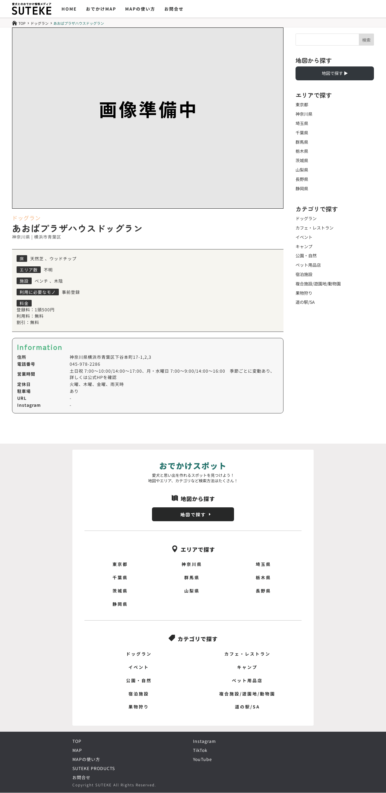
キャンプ (304, 246)
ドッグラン (39, 23)
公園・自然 (306, 255)
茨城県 (302, 160)
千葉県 (302, 133)
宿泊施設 (304, 274)
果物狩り (304, 293)
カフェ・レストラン (315, 228)
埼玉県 (302, 123)
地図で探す (193, 514)
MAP (77, 750)
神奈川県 (304, 114)
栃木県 (302, 151)
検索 (366, 40)
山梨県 (302, 170)
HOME (69, 9)
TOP (76, 741)
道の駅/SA (305, 302)
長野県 (302, 179)
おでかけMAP (101, 9)
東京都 (302, 104)
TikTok (200, 750)
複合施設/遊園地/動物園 (318, 284)
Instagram (204, 741)
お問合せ (174, 9)
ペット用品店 (308, 265)
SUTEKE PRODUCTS (93, 769)
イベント (304, 237)
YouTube (202, 759)
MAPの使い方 (140, 9)
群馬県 (302, 142)
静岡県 (302, 188)
